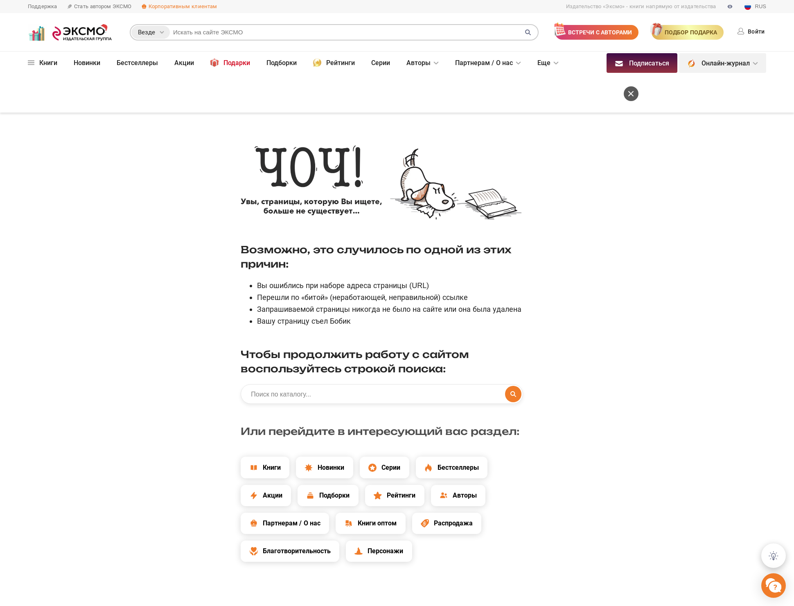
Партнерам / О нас (484, 63)
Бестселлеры (137, 63)
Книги (42, 63)
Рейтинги (334, 63)
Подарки (230, 63)
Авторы (418, 63)
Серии (380, 63)
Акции (184, 63)
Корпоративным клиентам (179, 6)
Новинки (87, 63)
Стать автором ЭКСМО (99, 6)
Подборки (281, 63)
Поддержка (42, 6)
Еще (543, 63)
